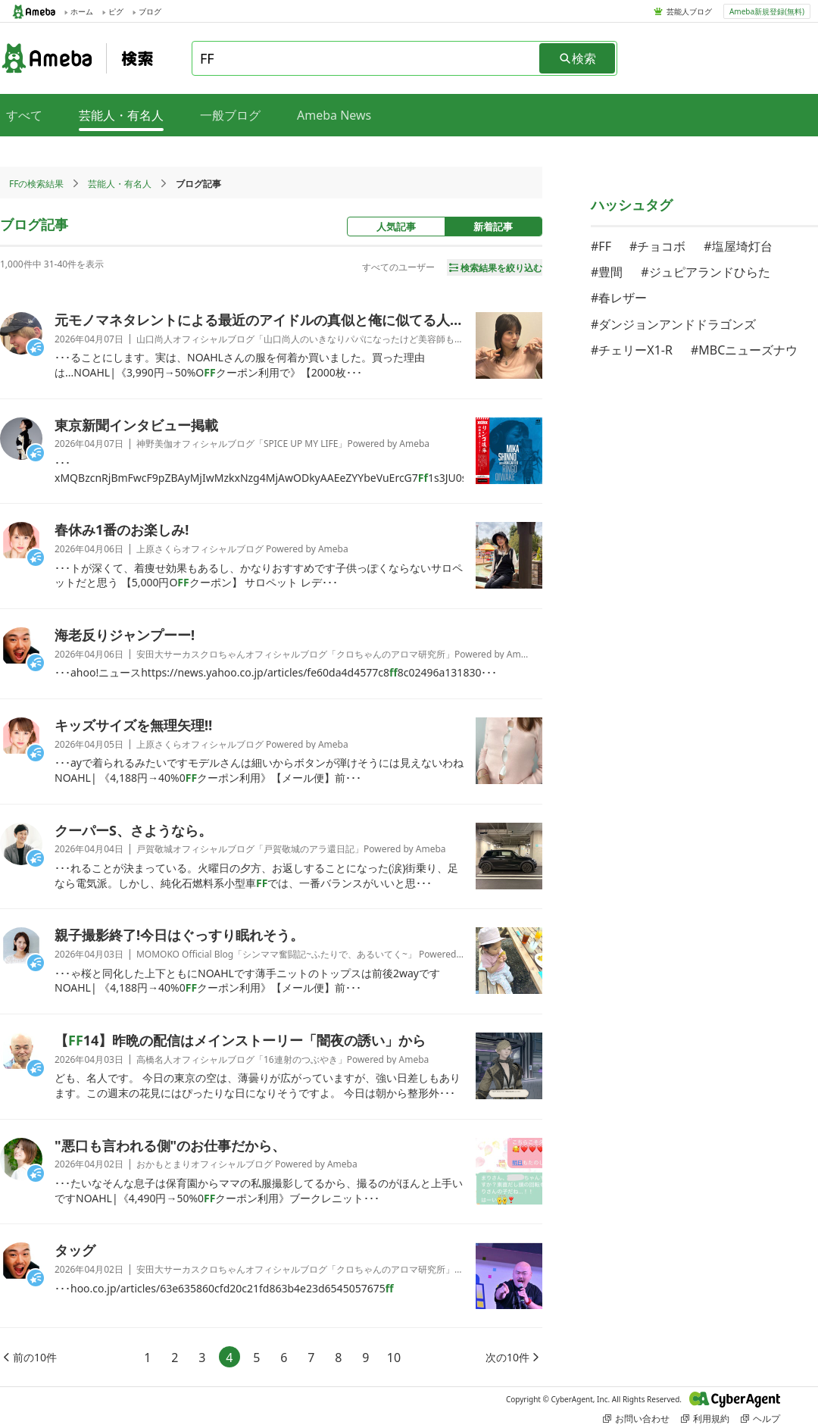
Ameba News (334, 115)
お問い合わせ (636, 1418)
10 (394, 1357)
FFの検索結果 (36, 183)
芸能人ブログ (689, 11)
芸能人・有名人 (119, 183)
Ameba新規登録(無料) (766, 11)
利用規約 (705, 1418)
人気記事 (396, 226)
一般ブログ (230, 115)
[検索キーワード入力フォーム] (366, 58)
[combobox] (366, 58)
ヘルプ (760, 1418)
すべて (24, 115)
